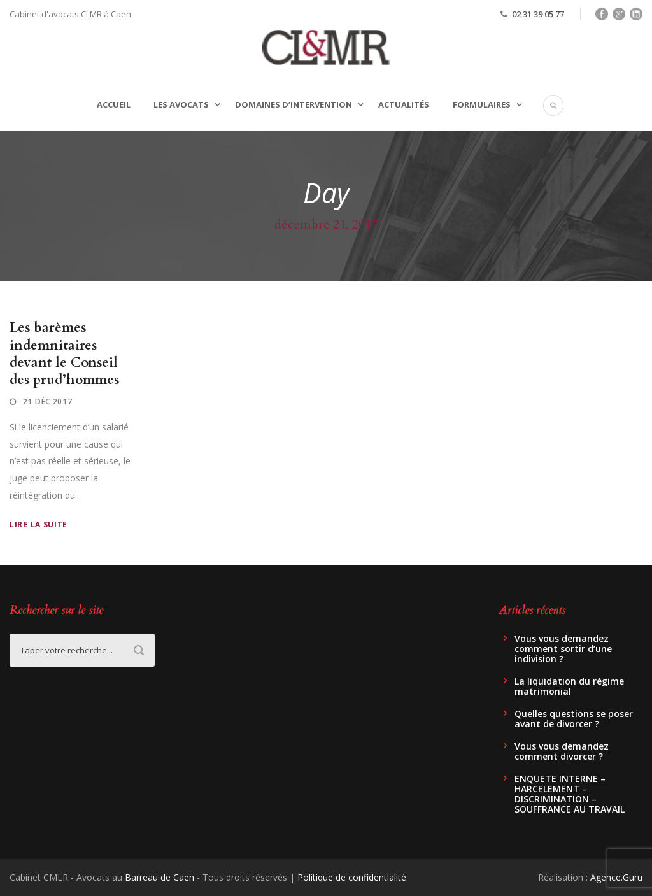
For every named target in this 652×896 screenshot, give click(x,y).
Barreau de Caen (159, 877)
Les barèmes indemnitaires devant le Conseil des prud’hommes (64, 353)
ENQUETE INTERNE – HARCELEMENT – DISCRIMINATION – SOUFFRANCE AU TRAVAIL (569, 793)
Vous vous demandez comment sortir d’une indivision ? (563, 648)
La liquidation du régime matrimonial (569, 686)
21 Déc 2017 (48, 401)
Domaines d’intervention (293, 104)
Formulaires (482, 104)
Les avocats (181, 104)
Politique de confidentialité (351, 877)
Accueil (114, 104)
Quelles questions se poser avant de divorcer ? (573, 719)
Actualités (403, 104)
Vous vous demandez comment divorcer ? (561, 751)
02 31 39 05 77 (538, 14)
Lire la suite (38, 524)
